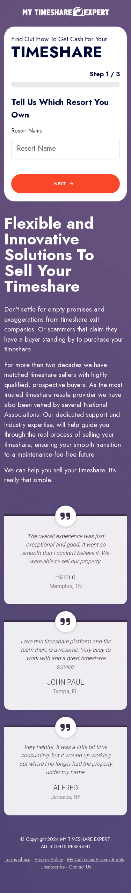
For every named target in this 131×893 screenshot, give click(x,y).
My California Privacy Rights (95, 859)
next (63, 184)
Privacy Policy (49, 859)
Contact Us (80, 866)
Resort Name (27, 131)
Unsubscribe (53, 866)
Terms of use (17, 859)
